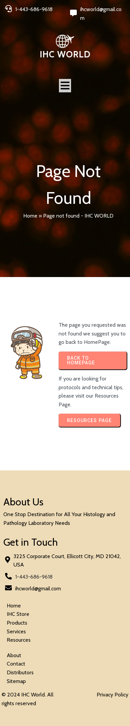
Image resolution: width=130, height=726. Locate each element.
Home (30, 216)
